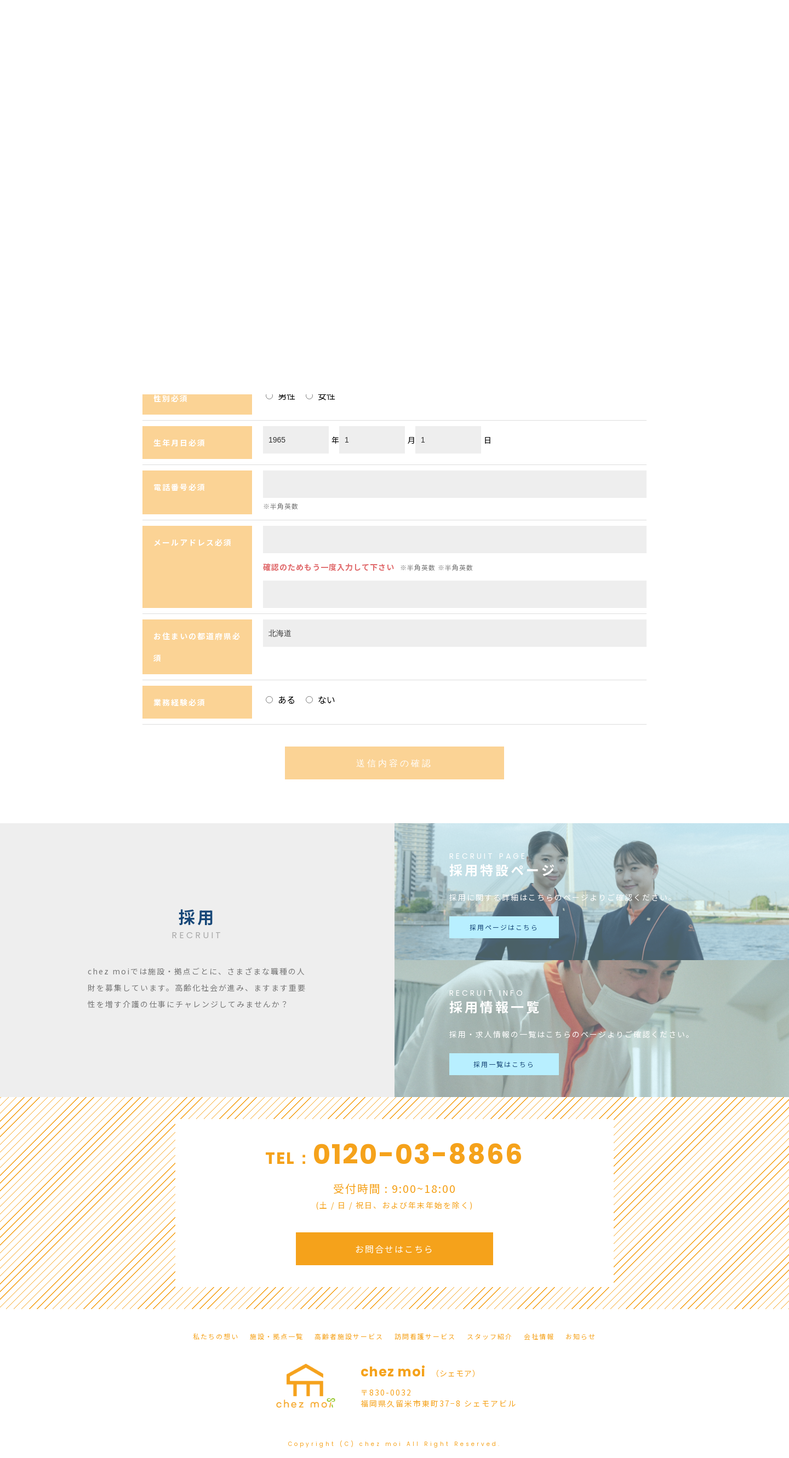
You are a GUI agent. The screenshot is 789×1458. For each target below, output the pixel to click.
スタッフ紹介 (490, 1336)
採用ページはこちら (504, 927)
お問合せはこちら (394, 1248)
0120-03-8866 (418, 1154)
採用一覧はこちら (504, 1064)
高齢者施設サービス (349, 1336)
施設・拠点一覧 (277, 1336)
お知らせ (580, 1336)
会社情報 (539, 1336)
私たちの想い (216, 1336)
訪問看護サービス (425, 1336)
